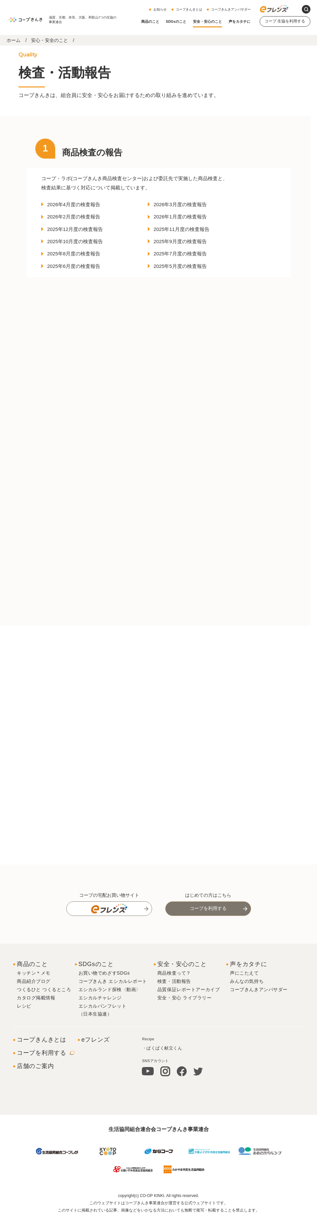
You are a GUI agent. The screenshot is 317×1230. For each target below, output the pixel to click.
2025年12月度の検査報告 (79, 232)
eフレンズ (95, 1053)
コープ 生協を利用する (285, 21)
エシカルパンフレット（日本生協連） (103, 1023)
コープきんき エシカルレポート (113, 995)
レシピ (24, 1019)
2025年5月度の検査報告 (183, 271)
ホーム (13, 40)
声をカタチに (239, 21)
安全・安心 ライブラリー (184, 1011)
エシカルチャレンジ (100, 1011)
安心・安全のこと (49, 40)
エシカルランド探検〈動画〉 (110, 1003)
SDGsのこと (176, 21)
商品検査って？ (174, 986)
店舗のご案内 (35, 1079)
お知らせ (160, 9)
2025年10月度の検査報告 (79, 245)
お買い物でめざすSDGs (104, 986)
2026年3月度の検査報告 (183, 206)
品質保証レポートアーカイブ (188, 1003)
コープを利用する (208, 922)
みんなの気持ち (247, 995)
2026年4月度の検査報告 (77, 206)
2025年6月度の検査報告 (77, 271)
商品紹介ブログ (33, 995)
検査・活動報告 (174, 995)
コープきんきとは (189, 9)
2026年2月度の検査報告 (77, 219)
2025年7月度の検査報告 (183, 258)
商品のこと (150, 21)
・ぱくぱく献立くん (162, 1061)
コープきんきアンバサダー (231, 9)
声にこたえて (244, 986)
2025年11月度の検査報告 (185, 232)
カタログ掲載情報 (36, 1011)
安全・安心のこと (207, 21)
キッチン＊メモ (33, 986)
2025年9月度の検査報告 (183, 245)
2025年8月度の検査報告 (77, 258)
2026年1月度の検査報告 (183, 219)
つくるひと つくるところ (44, 1003)
